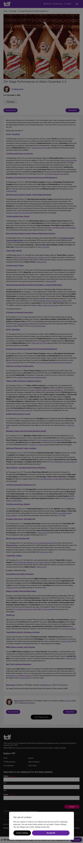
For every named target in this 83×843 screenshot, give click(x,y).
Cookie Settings (22, 833)
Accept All (51, 833)
